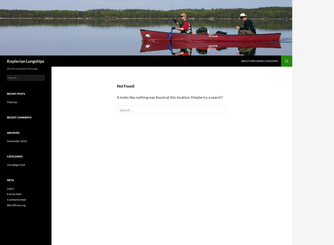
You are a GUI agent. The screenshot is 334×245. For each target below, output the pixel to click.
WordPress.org (16, 205)
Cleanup (12, 102)
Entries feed (14, 194)
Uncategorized (16, 165)
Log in (10, 188)
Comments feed (16, 199)
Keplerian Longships (25, 61)
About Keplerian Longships (259, 60)
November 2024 (17, 141)
